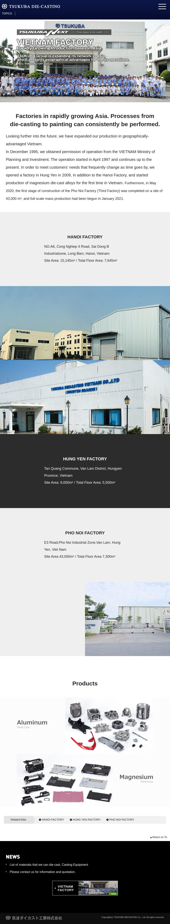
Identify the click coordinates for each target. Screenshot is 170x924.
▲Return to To (158, 837)
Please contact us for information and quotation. (43, 872)
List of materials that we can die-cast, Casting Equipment (49, 864)
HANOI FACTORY (53, 819)
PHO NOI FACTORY (121, 819)
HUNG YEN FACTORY (87, 819)
